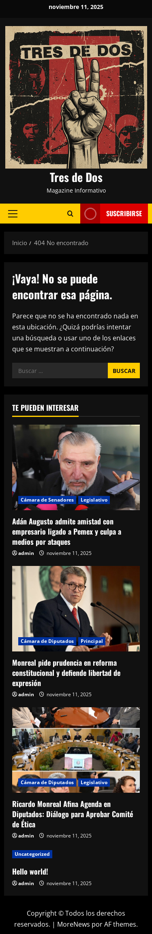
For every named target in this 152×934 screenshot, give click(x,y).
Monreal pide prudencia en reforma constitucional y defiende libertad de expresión (66, 672)
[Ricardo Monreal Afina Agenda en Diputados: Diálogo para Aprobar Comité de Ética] (76, 750)
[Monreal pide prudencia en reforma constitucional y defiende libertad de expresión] (76, 608)
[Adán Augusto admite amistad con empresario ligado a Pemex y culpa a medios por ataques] (76, 467)
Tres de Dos (76, 177)
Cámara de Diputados (47, 641)
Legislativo (94, 499)
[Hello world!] (76, 854)
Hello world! (30, 871)
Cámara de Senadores (47, 499)
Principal (92, 641)
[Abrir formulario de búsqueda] (70, 213)
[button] (12, 213)
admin (26, 553)
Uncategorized (32, 854)
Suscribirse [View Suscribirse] (111, 214)
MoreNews (73, 924)
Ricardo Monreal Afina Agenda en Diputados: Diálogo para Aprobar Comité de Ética (72, 813)
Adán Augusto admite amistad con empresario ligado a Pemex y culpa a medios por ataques (66, 531)
